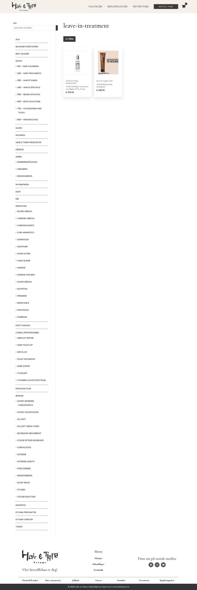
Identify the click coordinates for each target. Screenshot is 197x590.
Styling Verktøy (24, 519)
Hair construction (53, 580)
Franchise (121, 580)
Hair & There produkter (28, 142)
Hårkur (19, 149)
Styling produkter (26, 512)
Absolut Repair (25, 337)
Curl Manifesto (25, 232)
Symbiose (22, 317)
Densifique (23, 239)
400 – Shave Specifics (28, 87)
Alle (18, 39)
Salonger (98, 558)
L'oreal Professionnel (27, 332)
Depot (19, 61)
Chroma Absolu (25, 218)
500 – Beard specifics (28, 94)
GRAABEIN (22, 169)
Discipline (22, 246)
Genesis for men (26, 274)
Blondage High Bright (29, 433)
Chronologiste (25, 225)
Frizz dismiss (24, 468)
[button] (166, 6)
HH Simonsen (22, 184)
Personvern (144, 580)
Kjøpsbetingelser (167, 580)
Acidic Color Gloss (28, 412)
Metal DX (22, 352)
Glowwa (20, 135)
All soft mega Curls (28, 426)
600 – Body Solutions (28, 101)
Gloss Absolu (24, 281)
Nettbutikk (98, 570)
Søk (15, 23)
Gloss (19, 128)
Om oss (98, 580)
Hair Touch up (25, 345)
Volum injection (26, 496)
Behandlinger (98, 564)
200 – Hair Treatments (29, 73)
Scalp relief (23, 482)
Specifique (23, 310)
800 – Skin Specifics (27, 119)
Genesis (21, 267)
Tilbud (19, 526)
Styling (21, 489)
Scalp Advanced (26, 359)
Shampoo (21, 505)
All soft (21, 419)
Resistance (23, 302)
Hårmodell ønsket (30, 580)
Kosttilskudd (23, 325)
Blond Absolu (24, 211)
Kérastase (21, 206)
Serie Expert (23, 366)
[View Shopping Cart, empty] (183, 6)
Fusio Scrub (23, 260)
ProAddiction (23, 388)
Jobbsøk (75, 580)
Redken (19, 395)
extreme (21, 454)
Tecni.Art (22, 373)
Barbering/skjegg (27, 162)
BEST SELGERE (22, 53)
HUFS (18, 191)
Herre (19, 156)
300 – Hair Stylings (27, 80)
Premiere (22, 295)
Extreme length (25, 461)
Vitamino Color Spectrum (31, 380)
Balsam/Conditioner (27, 46)
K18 (17, 198)
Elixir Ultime (23, 253)
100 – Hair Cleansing (28, 66)
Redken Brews (24, 176)
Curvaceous (24, 447)
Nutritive (22, 288)
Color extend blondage (30, 440)
